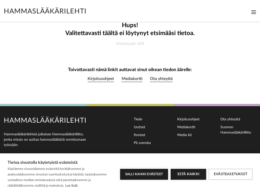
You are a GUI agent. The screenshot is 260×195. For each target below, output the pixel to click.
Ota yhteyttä (161, 79)
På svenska (142, 143)
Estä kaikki (188, 174)
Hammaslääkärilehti (45, 11)
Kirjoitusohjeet (101, 79)
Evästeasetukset (230, 174)
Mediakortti (132, 79)
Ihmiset (139, 135)
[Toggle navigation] (253, 12)
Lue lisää (71, 185)
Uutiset (139, 127)
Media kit (184, 135)
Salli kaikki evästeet (144, 174)
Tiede (138, 119)
